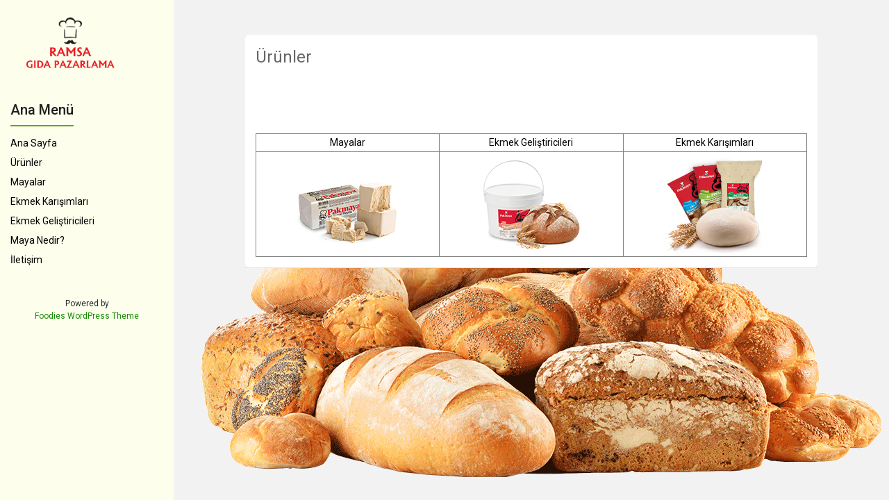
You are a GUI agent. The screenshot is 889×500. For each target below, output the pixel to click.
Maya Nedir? (37, 240)
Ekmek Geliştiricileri (52, 220)
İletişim (26, 259)
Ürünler (26, 162)
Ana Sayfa (33, 143)
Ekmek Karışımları (49, 201)
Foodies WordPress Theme (87, 316)
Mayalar (28, 182)
